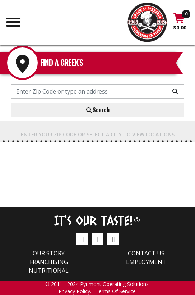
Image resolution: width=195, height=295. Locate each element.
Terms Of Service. (116, 291)
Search (97, 109)
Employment (146, 262)
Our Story (49, 253)
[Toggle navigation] (13, 21)
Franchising (49, 262)
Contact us (146, 253)
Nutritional (49, 270)
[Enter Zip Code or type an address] (89, 91)
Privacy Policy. (77, 291)
